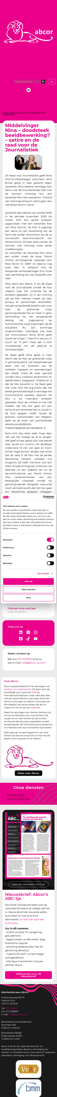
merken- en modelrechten (17, 689)
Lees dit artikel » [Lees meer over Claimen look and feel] (17, 611)
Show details (43, 573)
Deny (28, 597)
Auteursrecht (24, 113)
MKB (34, 692)
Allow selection (28, 589)
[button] (28, 90)
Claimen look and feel (22, 608)
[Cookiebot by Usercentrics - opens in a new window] (43, 497)
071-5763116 (25, 659)
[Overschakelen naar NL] (52, 82)
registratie (35, 707)
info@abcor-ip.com (33, 662)
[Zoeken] (43, 81)
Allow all (28, 581)
